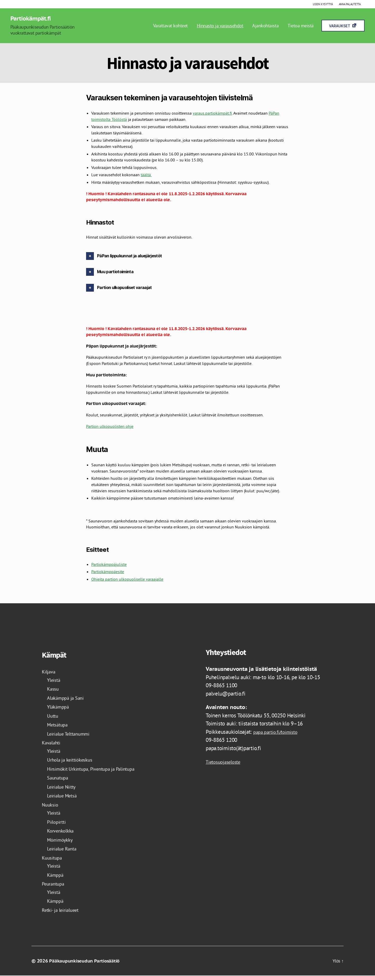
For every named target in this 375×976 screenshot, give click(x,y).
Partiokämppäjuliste (109, 564)
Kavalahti (52, 742)
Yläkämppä (59, 707)
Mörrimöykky (61, 839)
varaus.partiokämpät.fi (212, 113)
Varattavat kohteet (170, 26)
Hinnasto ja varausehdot (220, 26)
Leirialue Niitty (64, 786)
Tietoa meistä (301, 26)
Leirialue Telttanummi (71, 733)
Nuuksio (51, 804)
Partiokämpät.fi (32, 19)
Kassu (53, 689)
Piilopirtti (58, 822)
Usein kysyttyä (323, 4)
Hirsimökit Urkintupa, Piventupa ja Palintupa (97, 768)
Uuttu (53, 715)
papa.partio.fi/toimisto (278, 732)
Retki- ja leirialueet (63, 910)
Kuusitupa (53, 857)
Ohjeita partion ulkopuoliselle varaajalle (127, 579)
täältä (146, 175)
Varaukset (339, 26)
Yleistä (54, 680)
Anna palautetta (350, 4)
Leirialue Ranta (64, 849)
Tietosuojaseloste (226, 762)
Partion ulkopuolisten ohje (109, 426)
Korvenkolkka (62, 831)
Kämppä (56, 875)
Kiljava (49, 672)
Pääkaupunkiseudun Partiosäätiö (85, 961)
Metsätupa (59, 725)
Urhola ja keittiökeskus (73, 760)
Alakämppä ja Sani (67, 698)
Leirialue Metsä (64, 796)
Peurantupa (54, 884)
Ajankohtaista (265, 26)
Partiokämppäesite (107, 572)
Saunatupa (58, 778)
